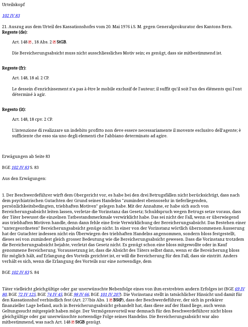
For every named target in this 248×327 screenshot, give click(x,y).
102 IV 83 (11, 15)
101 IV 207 (110, 294)
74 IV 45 (54, 294)
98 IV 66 (81, 294)
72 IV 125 (26, 294)
